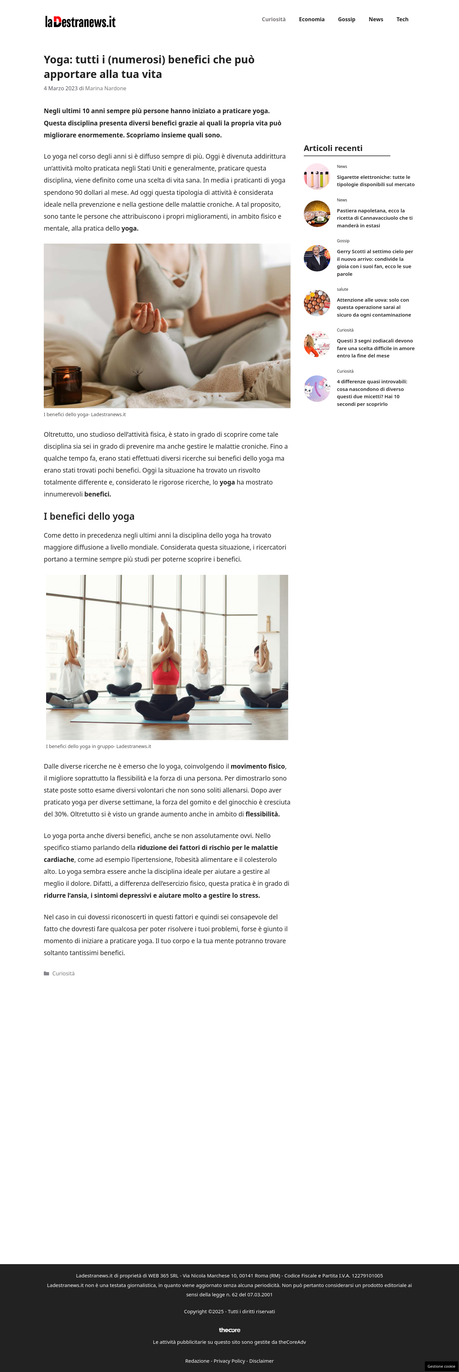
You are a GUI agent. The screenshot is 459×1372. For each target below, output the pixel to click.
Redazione (197, 1360)
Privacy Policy (229, 1360)
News (376, 19)
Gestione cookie (441, 1366)
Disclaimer (261, 1360)
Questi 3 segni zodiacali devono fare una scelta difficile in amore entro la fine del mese (376, 348)
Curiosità (274, 19)
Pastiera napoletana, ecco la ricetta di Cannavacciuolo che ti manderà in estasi (375, 218)
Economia (312, 19)
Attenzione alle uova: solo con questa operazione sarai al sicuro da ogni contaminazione (374, 307)
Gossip (347, 19)
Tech (403, 19)
